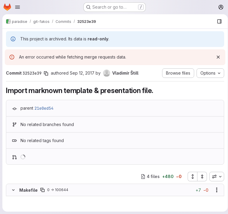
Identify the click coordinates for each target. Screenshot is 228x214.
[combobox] (214, 176)
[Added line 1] (27, 199)
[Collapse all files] (200, 176)
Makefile (28, 190)
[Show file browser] (217, 21)
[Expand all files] (190, 176)
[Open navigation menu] (17, 7)
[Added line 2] (27, 205)
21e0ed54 (43, 108)
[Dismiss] (216, 57)
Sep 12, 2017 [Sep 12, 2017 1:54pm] (82, 72)
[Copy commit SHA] (46, 73)
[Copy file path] (42, 189)
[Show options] (214, 189)
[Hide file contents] (13, 189)
